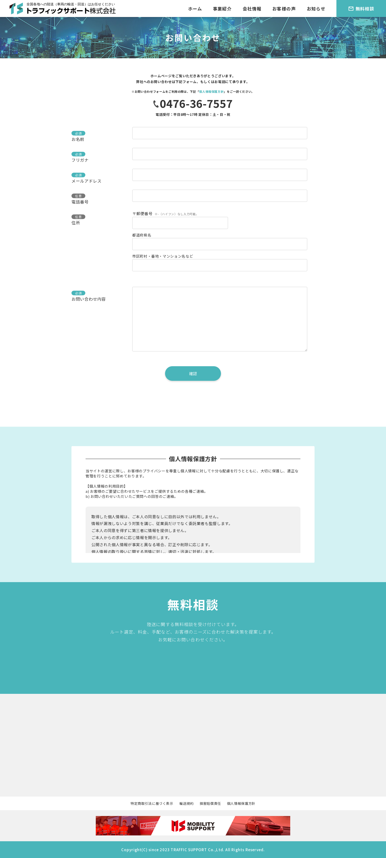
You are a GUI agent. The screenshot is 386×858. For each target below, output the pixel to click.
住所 (75, 223)
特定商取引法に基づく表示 (152, 803)
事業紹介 (222, 8)
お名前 (77, 139)
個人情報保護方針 (211, 91)
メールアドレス (86, 181)
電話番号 (80, 202)
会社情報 (252, 8)
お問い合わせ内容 (88, 299)
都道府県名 (141, 235)
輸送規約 (186, 803)
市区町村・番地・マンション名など (162, 256)
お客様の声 (284, 8)
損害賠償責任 (210, 803)
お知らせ (316, 8)
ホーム (195, 8)
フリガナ (80, 160)
